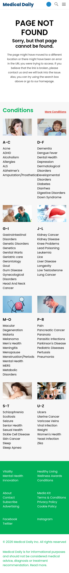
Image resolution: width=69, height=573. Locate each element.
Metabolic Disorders (10, 372)
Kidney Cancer (48, 235)
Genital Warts (13, 252)
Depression (45, 162)
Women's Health (49, 434)
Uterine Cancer (48, 416)
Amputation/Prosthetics (20, 175)
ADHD (7, 153)
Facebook (10, 519)
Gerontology (12, 261)
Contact (9, 497)
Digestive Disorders (51, 193)
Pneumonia (45, 357)
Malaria (8, 334)
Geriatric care (13, 257)
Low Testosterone (50, 270)
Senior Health (12, 425)
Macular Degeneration (13, 328)
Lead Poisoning (48, 248)
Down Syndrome (49, 197)
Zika (40, 443)
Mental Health (13, 361)
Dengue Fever (47, 153)
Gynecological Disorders (13, 277)
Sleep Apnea (12, 448)
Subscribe (10, 502)
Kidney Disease (48, 239)
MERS (6, 365)
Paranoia (44, 334)
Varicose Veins (48, 421)
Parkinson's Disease (51, 343)
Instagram (45, 519)
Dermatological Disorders (48, 168)
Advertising (11, 506)
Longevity (44, 266)
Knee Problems (48, 244)
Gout (6, 266)
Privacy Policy (47, 502)
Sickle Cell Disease (16, 434)
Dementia (44, 148)
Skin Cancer (11, 439)
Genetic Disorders (16, 244)
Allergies (9, 162)
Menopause (11, 352)
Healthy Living (47, 471)
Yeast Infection (48, 439)
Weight (42, 430)
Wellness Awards (49, 476)
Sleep (7, 443)
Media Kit (44, 493)
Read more (38, 565)
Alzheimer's (11, 171)
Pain (40, 326)
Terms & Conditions (51, 497)
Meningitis (10, 348)
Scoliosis (9, 416)
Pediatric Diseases (50, 348)
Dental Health (47, 157)
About (7, 493)
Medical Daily (18, 4)
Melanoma (11, 339)
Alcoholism (11, 157)
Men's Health (12, 343)
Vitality (8, 471)
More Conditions (55, 111)
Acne (6, 148)
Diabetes (43, 184)
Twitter (8, 523)
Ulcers (41, 412)
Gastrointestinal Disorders (14, 237)
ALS (5, 166)
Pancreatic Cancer (51, 330)
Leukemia (44, 252)
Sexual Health (13, 430)
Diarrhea (43, 188)
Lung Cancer (46, 275)
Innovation (10, 480)
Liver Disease (46, 261)
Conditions (18, 110)
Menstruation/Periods (18, 357)
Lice (40, 257)
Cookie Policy (47, 506)
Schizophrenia (13, 412)
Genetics (9, 248)
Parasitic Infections (51, 339)
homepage (46, 81)
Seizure (8, 421)
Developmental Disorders (48, 177)
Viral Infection (47, 425)
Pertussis (43, 352)
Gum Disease (12, 270)
